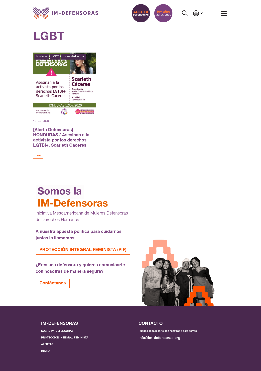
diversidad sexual (74, 56)
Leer (38, 155)
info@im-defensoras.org (159, 338)
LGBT (55, 56)
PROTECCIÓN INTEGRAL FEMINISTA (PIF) (83, 250)
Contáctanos (52, 283)
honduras (41, 56)
